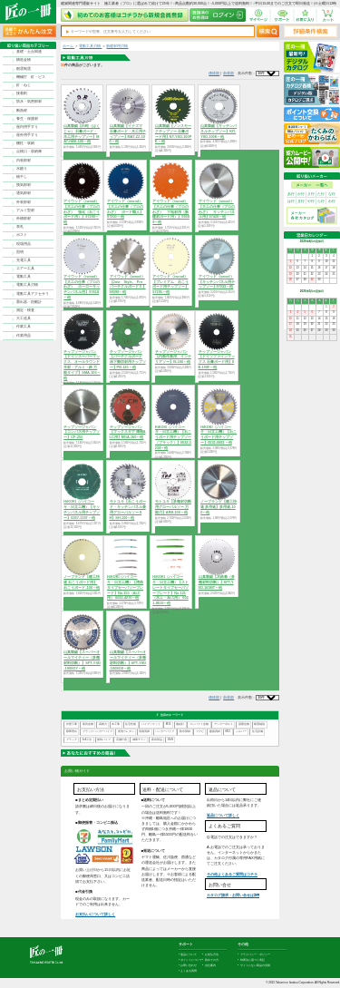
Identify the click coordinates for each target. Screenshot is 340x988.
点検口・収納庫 (29, 151)
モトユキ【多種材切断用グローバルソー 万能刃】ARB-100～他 (173, 507)
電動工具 (23, 277)
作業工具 (23, 326)
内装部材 (23, 160)
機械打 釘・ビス (30, 77)
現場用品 (23, 244)
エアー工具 (25, 268)
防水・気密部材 (29, 101)
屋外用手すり (27, 135)
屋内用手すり (27, 127)
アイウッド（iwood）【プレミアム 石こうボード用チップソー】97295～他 (170, 284)
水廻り (21, 169)
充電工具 (23, 260)
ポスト (21, 235)
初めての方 (212, 960)
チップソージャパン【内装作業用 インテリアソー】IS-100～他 (173, 357)
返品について (188, 954)
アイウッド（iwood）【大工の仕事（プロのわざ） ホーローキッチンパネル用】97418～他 (81, 287)
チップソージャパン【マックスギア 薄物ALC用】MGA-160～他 (128, 433)
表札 (20, 227)
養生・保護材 (27, 119)
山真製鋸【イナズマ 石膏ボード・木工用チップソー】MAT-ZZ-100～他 (128, 133)
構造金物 (23, 60)
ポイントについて (191, 960)
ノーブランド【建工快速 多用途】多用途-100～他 (218, 507)
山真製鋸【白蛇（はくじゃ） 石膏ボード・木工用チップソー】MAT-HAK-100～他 (81, 133)
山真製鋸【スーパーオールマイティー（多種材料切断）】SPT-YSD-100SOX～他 (128, 660)
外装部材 (23, 202)
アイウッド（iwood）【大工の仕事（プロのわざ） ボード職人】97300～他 (125, 209)
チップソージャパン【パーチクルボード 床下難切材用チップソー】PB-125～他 (128, 359)
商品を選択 (82, 155)
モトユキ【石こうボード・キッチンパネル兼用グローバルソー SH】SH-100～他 (128, 509)
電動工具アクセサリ (32, 294)
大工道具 (23, 318)
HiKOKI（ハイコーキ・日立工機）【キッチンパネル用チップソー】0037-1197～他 (81, 509)
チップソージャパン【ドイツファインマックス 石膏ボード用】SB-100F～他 (217, 359)
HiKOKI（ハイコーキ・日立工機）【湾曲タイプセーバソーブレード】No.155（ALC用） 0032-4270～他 (125, 587)
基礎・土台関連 (29, 52)
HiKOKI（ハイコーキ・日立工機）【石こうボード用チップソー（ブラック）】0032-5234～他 (173, 438)
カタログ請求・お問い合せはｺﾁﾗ (233, 895)
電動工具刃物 (27, 285)
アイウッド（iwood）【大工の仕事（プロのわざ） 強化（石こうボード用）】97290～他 (81, 212)
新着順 (228, 73)
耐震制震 (23, 69)
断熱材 (21, 110)
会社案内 (210, 965)
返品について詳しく (223, 815)
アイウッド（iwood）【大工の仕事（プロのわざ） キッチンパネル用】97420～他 (217, 209)
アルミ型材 (25, 210)
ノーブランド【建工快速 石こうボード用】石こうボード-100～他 (81, 582)
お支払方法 (212, 954)
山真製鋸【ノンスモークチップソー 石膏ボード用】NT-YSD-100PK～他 (173, 133)
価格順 (214, 73)
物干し (21, 177)
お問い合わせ (188, 965)
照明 (20, 252)
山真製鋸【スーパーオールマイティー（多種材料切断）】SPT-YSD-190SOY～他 (81, 660)
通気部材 (23, 193)
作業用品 (23, 335)
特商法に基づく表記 (252, 960)
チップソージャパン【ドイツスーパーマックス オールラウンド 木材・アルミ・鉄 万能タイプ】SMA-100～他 (81, 365)
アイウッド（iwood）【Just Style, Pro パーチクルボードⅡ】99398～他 (128, 284)
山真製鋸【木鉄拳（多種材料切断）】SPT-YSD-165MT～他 (217, 582)
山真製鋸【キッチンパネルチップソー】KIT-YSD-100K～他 (218, 131)
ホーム (68, 46)
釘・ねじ (23, 85)
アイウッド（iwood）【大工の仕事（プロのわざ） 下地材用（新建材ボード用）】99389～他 (170, 212)
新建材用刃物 (117, 46)
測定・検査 (25, 310)
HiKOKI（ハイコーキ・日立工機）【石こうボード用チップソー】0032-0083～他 (218, 435)
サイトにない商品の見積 (255, 965)
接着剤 (21, 93)
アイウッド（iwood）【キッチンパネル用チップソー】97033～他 (217, 282)
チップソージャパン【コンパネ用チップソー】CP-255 (81, 433)
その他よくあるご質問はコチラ (232, 874)
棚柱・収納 (25, 143)
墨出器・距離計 (29, 302)
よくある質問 (188, 971)
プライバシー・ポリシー (255, 954)
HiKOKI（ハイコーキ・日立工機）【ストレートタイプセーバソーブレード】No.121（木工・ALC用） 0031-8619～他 (170, 590)
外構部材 (23, 218)
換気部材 (23, 185)
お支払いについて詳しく (95, 914)
